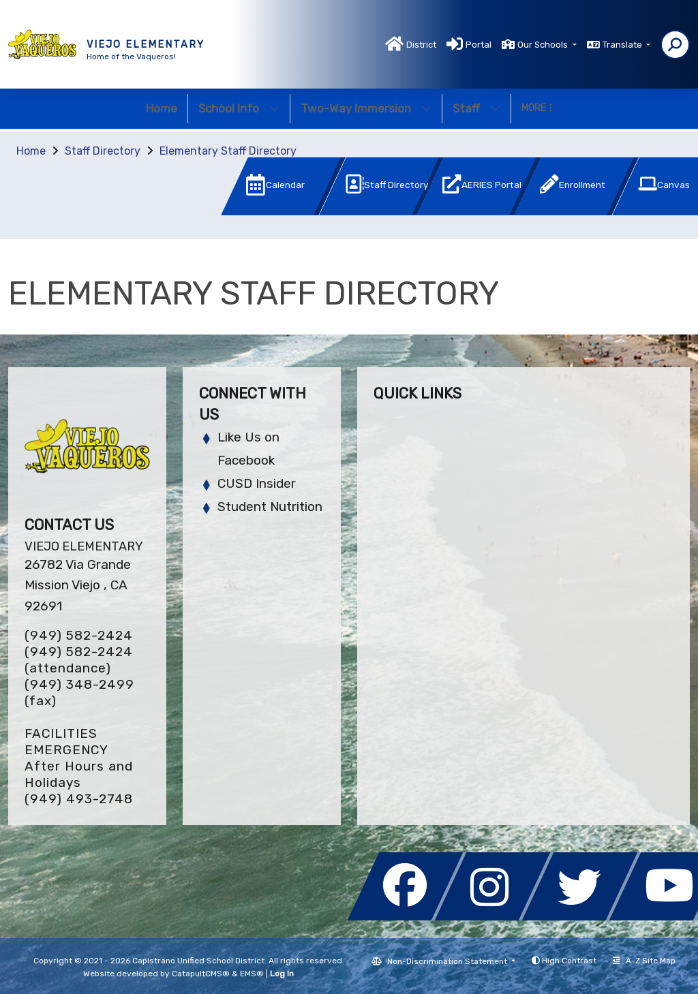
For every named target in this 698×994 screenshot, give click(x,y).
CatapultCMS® (201, 973)
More (536, 108)
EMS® (252, 973)
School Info (238, 108)
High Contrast (569, 960)
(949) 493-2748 (79, 799)
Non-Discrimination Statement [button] (448, 961)
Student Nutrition (269, 506)
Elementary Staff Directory (228, 150)
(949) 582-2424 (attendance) (79, 660)
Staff (476, 108)
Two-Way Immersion (366, 108)
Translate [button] (623, 45)
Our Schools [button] (543, 45)
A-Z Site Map (644, 960)
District (421, 45)
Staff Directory (102, 150)
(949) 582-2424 (79, 635)
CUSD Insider (256, 483)
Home (161, 108)
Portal (478, 45)
